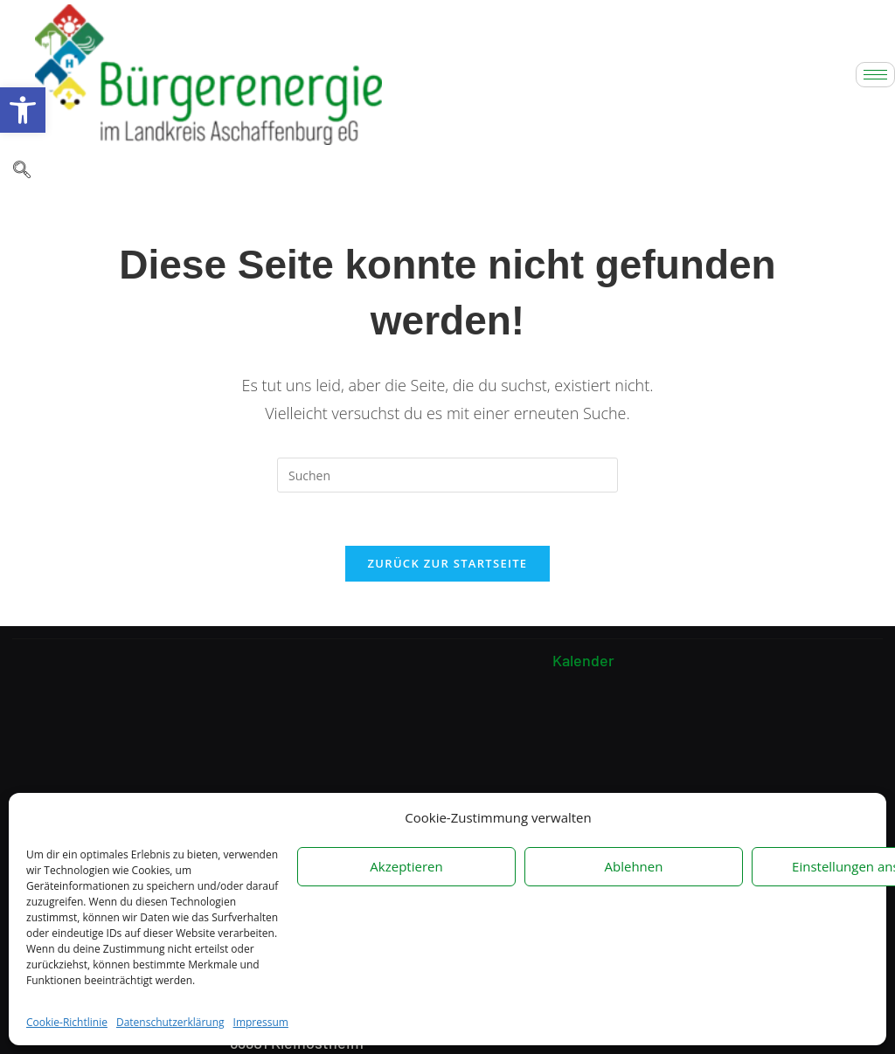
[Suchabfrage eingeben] (447, 475)
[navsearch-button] (21, 171)
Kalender (583, 662)
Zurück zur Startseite (448, 563)
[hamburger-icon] (875, 74)
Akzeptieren (406, 866)
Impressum (260, 1022)
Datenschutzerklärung (170, 1022)
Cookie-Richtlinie (67, 1022)
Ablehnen (634, 866)
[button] (22, 110)
